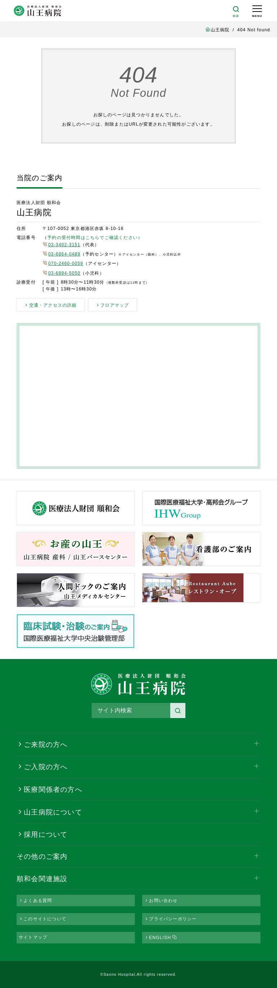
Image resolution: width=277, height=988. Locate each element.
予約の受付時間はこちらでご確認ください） (94, 237)
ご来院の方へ (45, 744)
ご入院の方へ (45, 767)
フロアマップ (114, 305)
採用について (45, 834)
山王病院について (53, 812)
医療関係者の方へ (53, 789)
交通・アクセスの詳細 (53, 305)
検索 (178, 710)
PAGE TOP (251, 966)
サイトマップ (33, 937)
